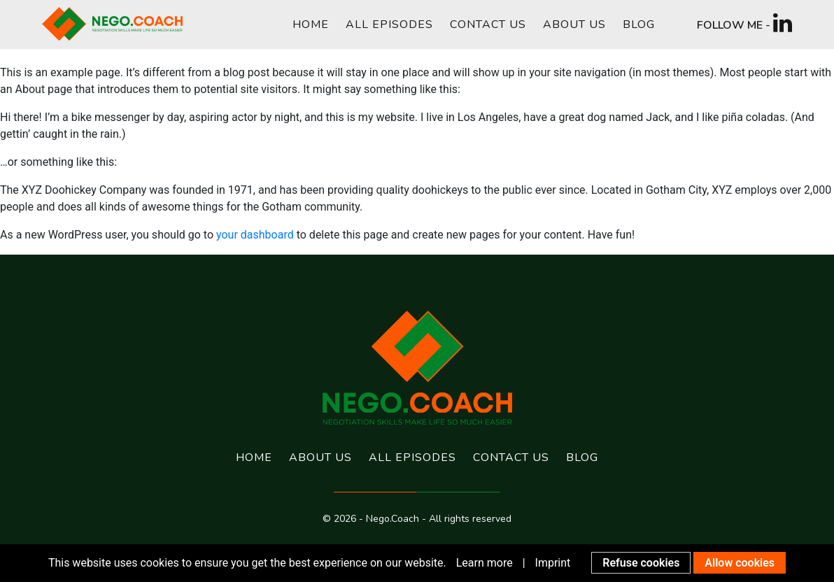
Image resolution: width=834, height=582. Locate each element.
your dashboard (255, 234)
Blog (639, 24)
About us (574, 24)
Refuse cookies (640, 562)
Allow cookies (740, 562)
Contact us (488, 24)
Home (310, 24)
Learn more (484, 562)
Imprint (553, 562)
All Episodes (389, 24)
